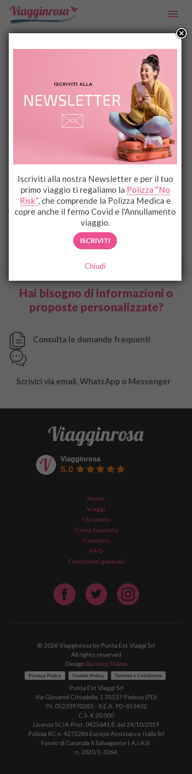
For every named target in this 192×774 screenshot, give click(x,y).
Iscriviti (95, 240)
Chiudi (95, 266)
